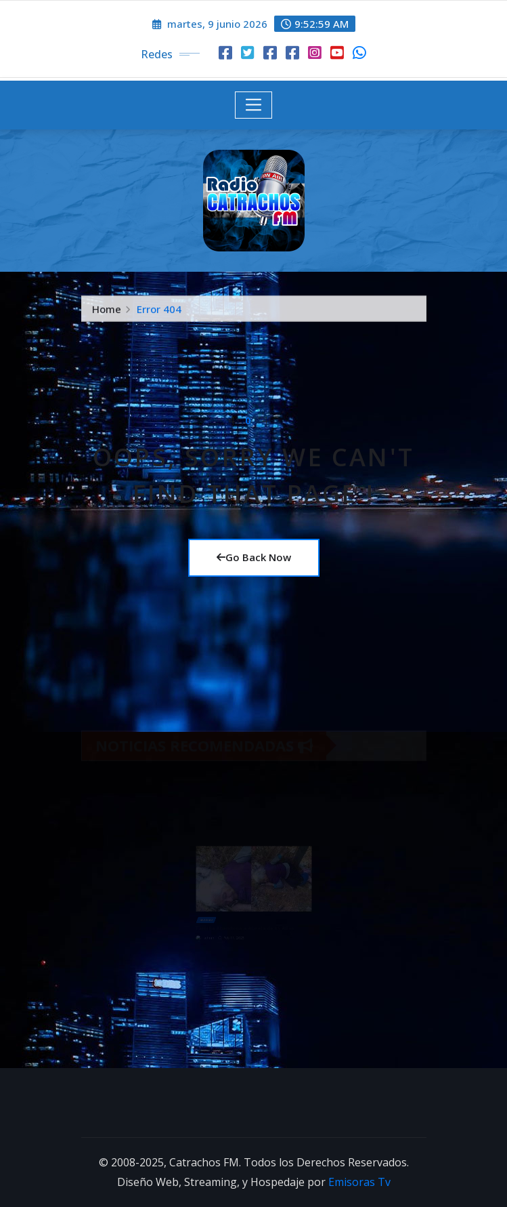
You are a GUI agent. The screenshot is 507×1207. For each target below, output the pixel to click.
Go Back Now (254, 557)
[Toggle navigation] (253, 105)
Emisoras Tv (359, 1181)
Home (106, 311)
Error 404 (159, 311)
